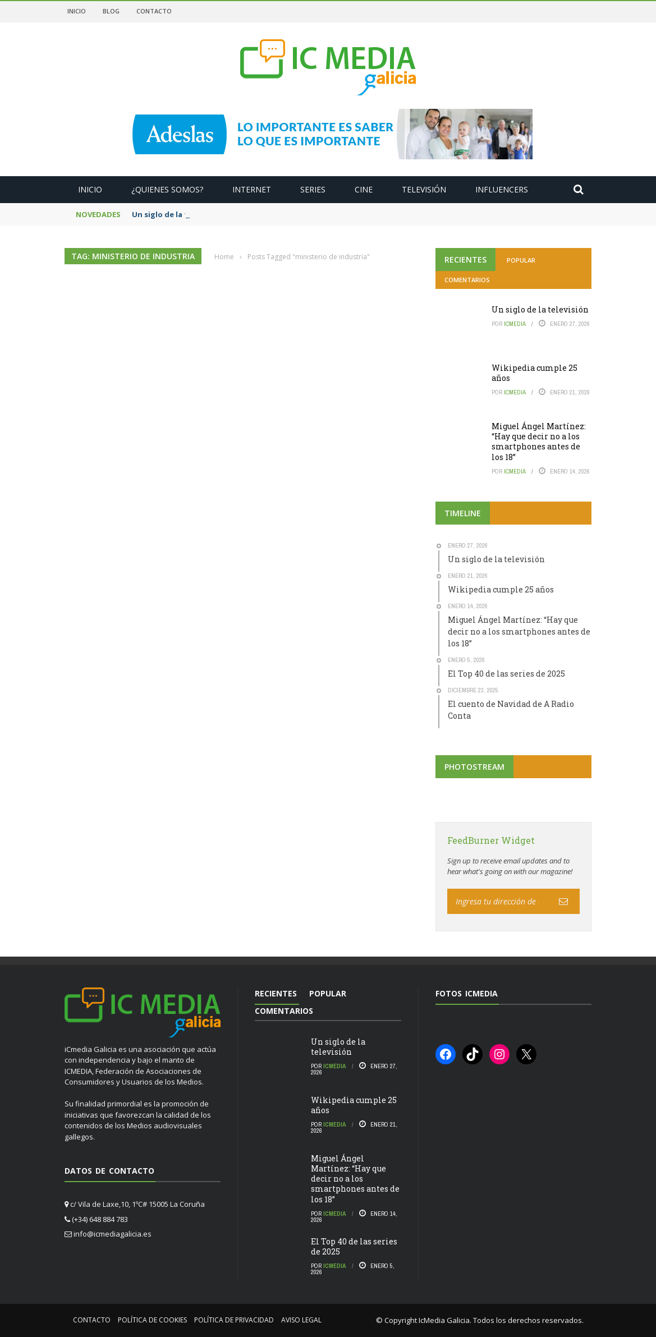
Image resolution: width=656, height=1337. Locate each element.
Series (312, 189)
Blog (111, 11)
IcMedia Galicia (444, 1320)
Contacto (154, 11)
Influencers (501, 189)
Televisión (424, 189)
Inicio (76, 11)
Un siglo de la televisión (540, 309)
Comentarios (467, 279)
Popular (521, 260)
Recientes (465, 259)
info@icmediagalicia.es (113, 1234)
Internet (251, 189)
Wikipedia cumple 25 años (534, 372)
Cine (364, 189)
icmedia (515, 324)
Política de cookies (152, 1320)
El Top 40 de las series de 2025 (354, 1246)
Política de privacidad (234, 1320)
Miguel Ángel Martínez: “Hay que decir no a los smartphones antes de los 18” (539, 441)
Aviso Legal (301, 1320)
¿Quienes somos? (167, 189)
